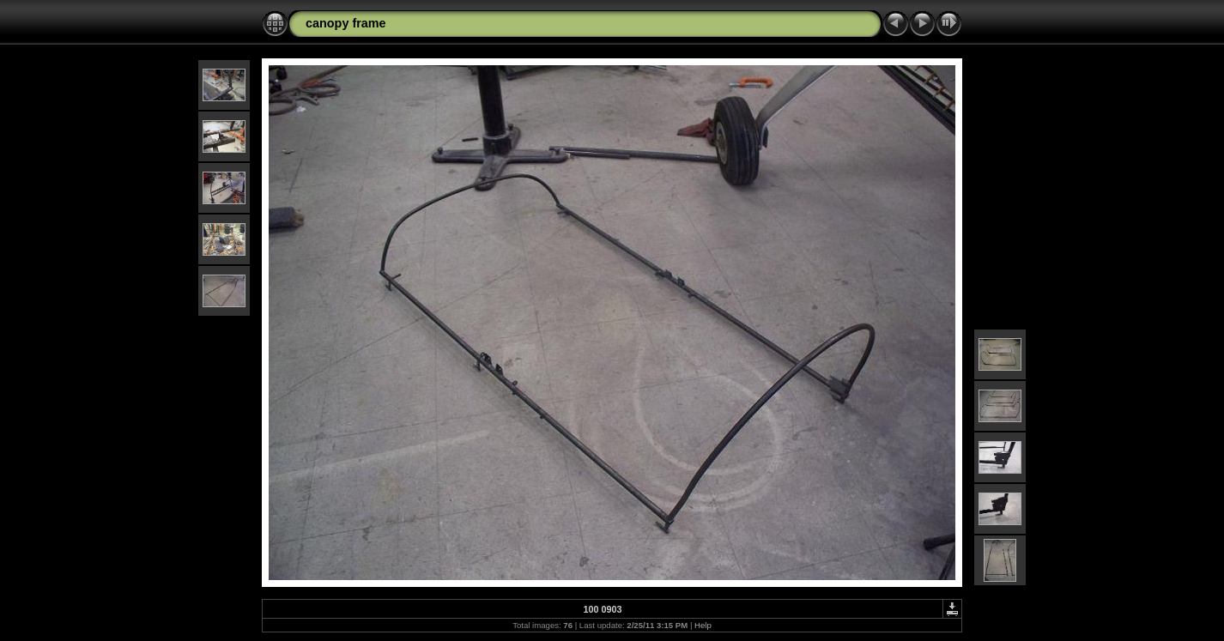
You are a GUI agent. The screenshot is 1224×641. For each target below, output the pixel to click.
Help (703, 625)
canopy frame (346, 23)
